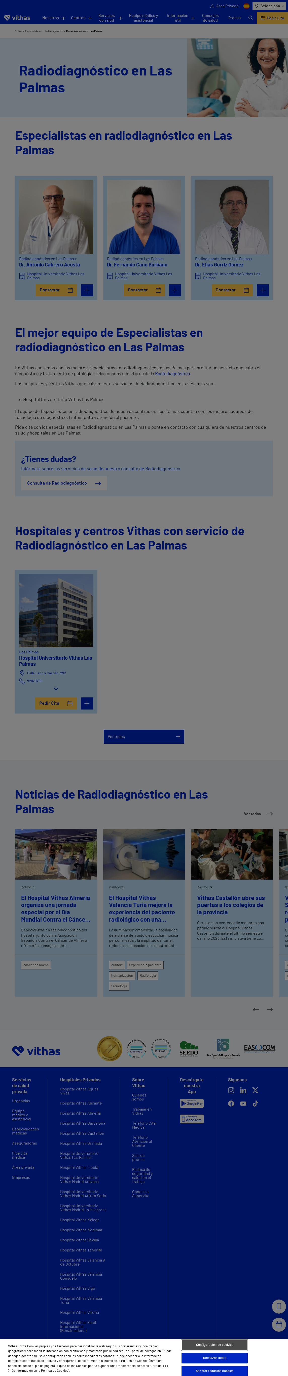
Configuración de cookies (214, 1345)
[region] (144, 1357)
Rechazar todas (214, 1358)
